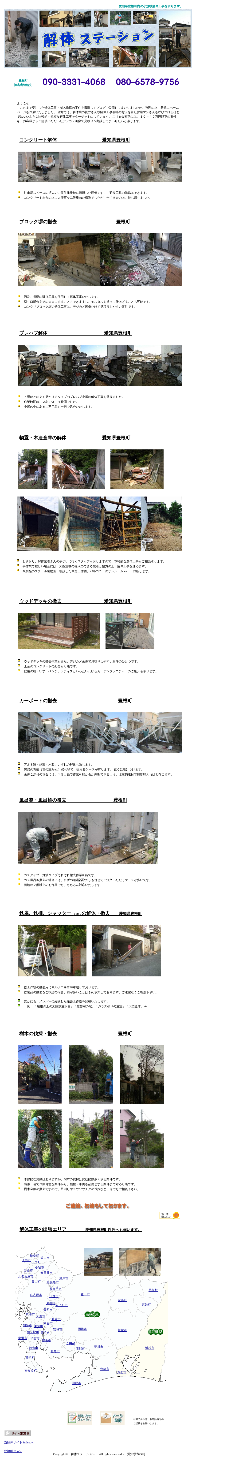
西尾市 (55, 1351)
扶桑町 (34, 1255)
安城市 (57, 1329)
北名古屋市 (25, 1276)
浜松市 (149, 1348)
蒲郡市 (80, 1348)
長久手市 (56, 1289)
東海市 (30, 1314)
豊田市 (85, 1294)
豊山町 (36, 1281)
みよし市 (61, 1305)
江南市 (26, 1260)
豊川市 (98, 1347)
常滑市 (22, 1338)
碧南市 (46, 1340)
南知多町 (30, 1370)
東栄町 (146, 1304)
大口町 (36, 1262)
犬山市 (45, 1257)
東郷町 (50, 1303)
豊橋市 (104, 1369)
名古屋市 (36, 1295)
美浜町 (30, 1357)
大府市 (40, 1316)
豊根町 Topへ (13, 1451)
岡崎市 (82, 1329)
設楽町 (122, 1300)
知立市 (56, 1319)
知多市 (27, 1325)
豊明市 (48, 1309)
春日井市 (46, 1272)
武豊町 (33, 1348)
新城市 (122, 1330)
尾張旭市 (53, 1282)
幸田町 (70, 1343)
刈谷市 (48, 1323)
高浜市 (45, 1332)
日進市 (54, 1296)
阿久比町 (33, 1332)
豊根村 (153, 1290)
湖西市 (121, 1372)
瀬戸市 (63, 1278)
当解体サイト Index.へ (19, 1442)
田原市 (76, 1383)
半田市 (34, 1338)
